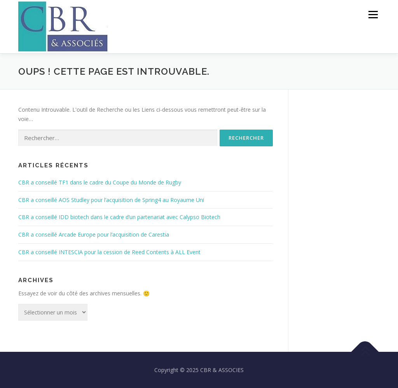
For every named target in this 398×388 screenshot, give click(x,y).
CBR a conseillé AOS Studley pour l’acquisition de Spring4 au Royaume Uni (111, 200)
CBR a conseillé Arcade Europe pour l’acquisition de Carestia (93, 234)
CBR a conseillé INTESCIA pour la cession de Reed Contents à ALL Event (109, 252)
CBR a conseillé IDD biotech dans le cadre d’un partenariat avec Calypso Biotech (119, 217)
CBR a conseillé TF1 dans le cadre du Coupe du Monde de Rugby (99, 182)
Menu (373, 14)
